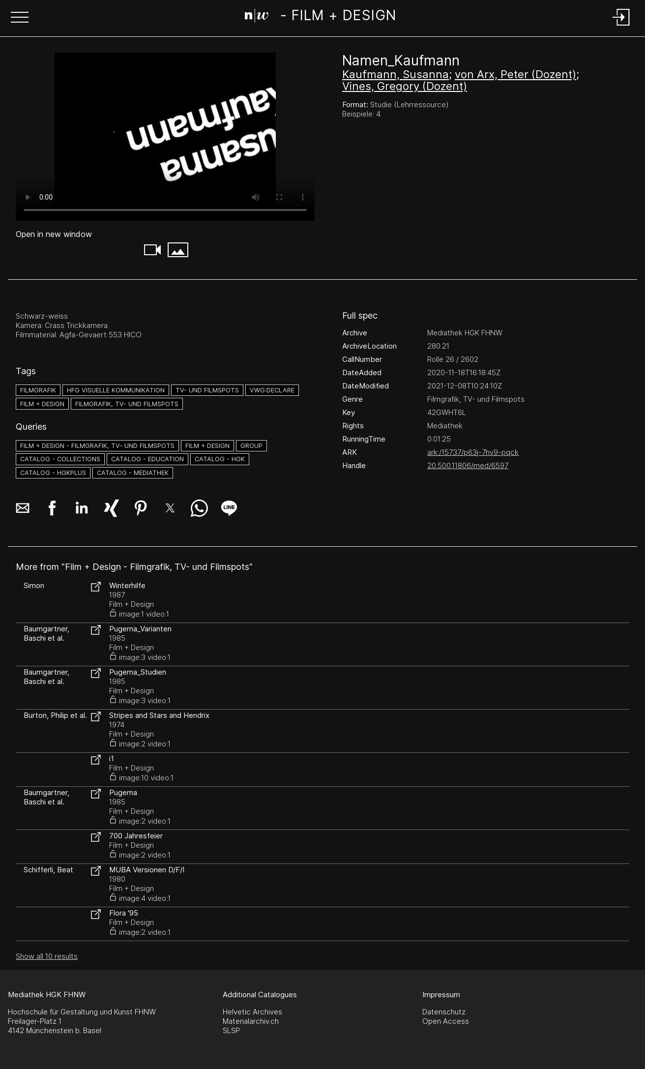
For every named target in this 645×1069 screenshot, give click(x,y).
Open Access (445, 1021)
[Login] (621, 26)
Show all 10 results (47, 956)
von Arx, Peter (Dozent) (515, 74)
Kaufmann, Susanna (395, 74)
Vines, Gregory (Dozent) (404, 86)
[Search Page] (320, 17)
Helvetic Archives (252, 1011)
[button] (19, 18)
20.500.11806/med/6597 (467, 465)
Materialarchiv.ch (251, 1021)
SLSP (231, 1030)
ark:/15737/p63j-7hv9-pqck (473, 452)
